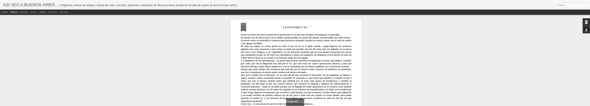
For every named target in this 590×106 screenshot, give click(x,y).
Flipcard (14, 12)
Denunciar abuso (316, 104)
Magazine (24, 12)
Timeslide (63, 12)
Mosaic (34, 12)
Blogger (306, 104)
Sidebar (42, 12)
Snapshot (52, 12)
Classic (4, 12)
